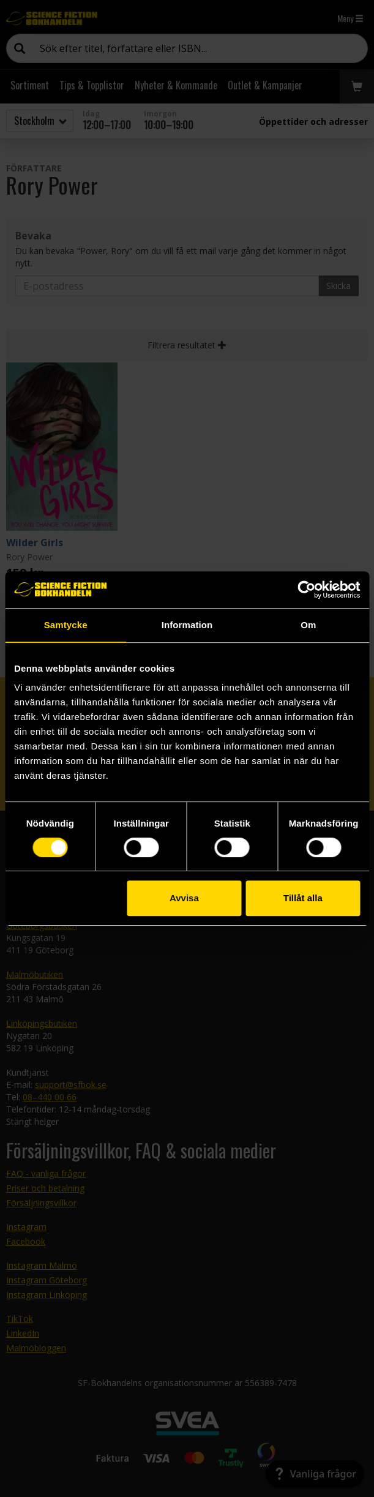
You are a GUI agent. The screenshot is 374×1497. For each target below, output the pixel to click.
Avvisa (184, 898)
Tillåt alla (303, 898)
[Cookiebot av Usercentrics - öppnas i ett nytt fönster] (306, 589)
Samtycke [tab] (66, 625)
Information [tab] (187, 625)
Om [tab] (308, 625)
